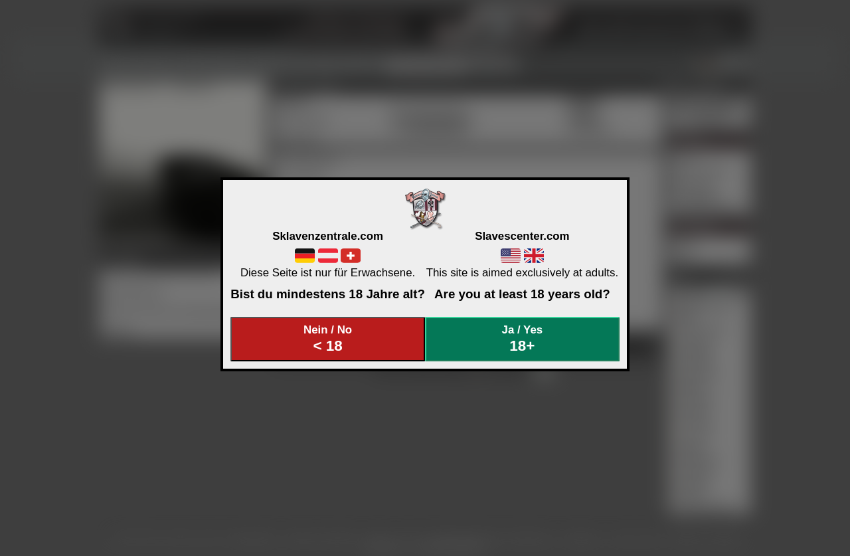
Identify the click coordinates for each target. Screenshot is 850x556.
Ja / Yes (523, 339)
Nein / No (328, 339)
